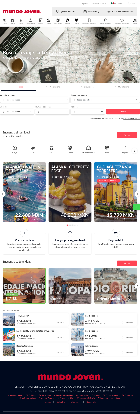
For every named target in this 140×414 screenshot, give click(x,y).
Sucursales (45, 395)
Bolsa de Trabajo (27, 398)
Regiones (74, 107)
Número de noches (43, 107)
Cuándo (3, 107)
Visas (61, 398)
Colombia (61, 402)
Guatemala (91, 402)
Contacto (127, 395)
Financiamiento (111, 395)
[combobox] (34, 100)
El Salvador (75, 402)
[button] (134, 151)
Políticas (31, 395)
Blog (70, 398)
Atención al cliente (86, 398)
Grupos (95, 395)
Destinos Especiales (63, 395)
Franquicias (82, 395)
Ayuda (85, 3)
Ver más (127, 135)
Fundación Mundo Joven (109, 398)
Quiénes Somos (15, 395)
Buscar (123, 111)
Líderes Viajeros (47, 398)
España (48, 402)
